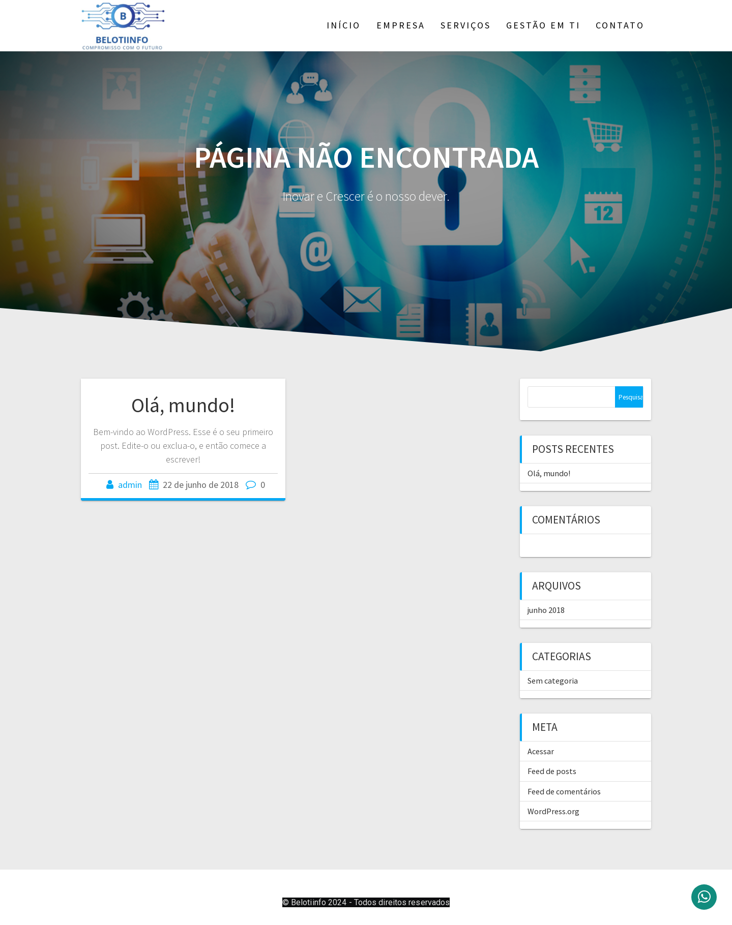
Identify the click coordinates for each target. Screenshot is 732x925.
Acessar (541, 751)
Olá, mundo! (183, 405)
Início (344, 25)
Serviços (466, 25)
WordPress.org (553, 811)
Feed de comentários (564, 791)
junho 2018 (546, 610)
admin (130, 484)
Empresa (400, 25)
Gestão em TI (543, 25)
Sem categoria (553, 680)
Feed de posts (552, 771)
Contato (620, 25)
